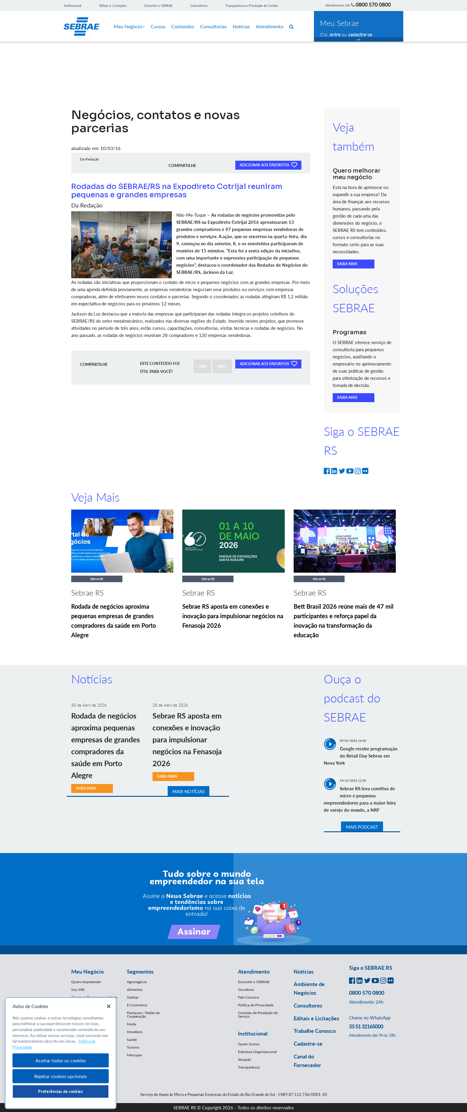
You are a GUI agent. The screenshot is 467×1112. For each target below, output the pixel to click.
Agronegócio (137, 982)
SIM (202, 366)
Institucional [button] (252, 1033)
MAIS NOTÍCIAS (188, 791)
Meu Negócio (129, 26)
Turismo (133, 1047)
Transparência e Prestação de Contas (251, 5)
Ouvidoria (246, 989)
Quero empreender (86, 982)
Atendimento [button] (254, 971)
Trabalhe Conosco (315, 1030)
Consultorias (213, 26)
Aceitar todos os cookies (60, 1060)
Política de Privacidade (255, 1005)
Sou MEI (78, 989)
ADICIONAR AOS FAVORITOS (268, 164)
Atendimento (269, 26)
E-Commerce (137, 1005)
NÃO (222, 366)
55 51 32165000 (366, 1026)
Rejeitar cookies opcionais (60, 1076)
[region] (60, 1053)
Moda (131, 1024)
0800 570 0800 (373, 4)
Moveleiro (135, 1032)
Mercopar (134, 1055)
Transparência (249, 1067)
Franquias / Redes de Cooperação (143, 1015)
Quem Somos (248, 1044)
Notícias (241, 26)
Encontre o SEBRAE (158, 5)
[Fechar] (108, 1006)
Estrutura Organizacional (257, 1051)
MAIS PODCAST (362, 827)
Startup (132, 997)
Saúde (132, 1039)
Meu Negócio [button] (87, 971)
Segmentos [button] (140, 971)
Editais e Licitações (113, 5)
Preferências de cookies (60, 1091)
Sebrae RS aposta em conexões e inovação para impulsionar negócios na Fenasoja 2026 (232, 616)
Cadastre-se (308, 1043)
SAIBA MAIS (347, 264)
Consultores (199, 5)
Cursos (158, 26)
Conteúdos (182, 26)
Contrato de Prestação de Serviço (258, 1015)
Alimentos (135, 989)
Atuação (244, 1059)
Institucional (72, 5)
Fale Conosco (248, 997)
